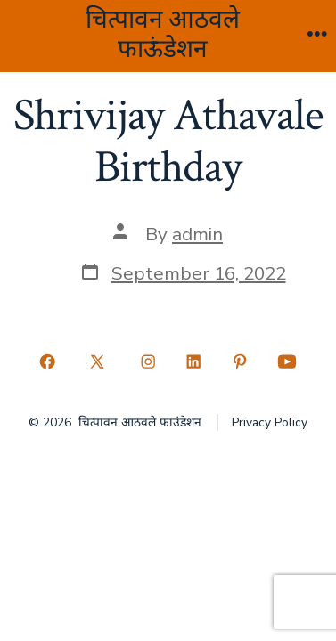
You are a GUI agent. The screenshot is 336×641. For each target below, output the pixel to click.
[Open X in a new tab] (97, 361)
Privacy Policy (269, 422)
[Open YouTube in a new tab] (287, 361)
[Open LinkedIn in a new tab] (194, 361)
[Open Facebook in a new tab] (47, 361)
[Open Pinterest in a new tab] (239, 361)
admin (197, 234)
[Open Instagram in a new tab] (148, 361)
